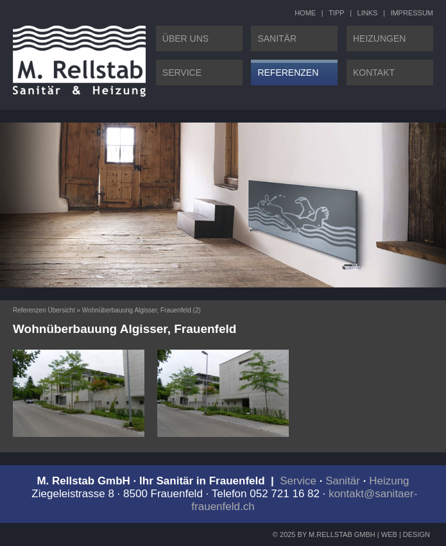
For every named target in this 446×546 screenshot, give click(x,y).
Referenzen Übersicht (44, 310)
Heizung (389, 481)
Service (298, 481)
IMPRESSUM (411, 13)
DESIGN (416, 534)
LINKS (367, 13)
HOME (305, 13)
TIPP (336, 13)
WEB (389, 534)
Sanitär (342, 481)
